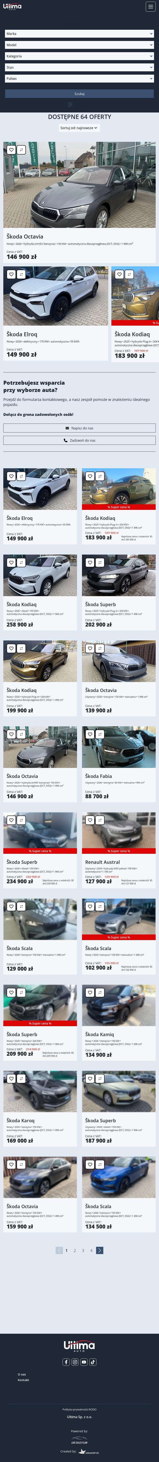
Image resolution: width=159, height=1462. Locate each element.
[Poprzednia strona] (59, 1296)
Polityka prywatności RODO (79, 1409)
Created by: (79, 1451)
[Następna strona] (99, 1296)
